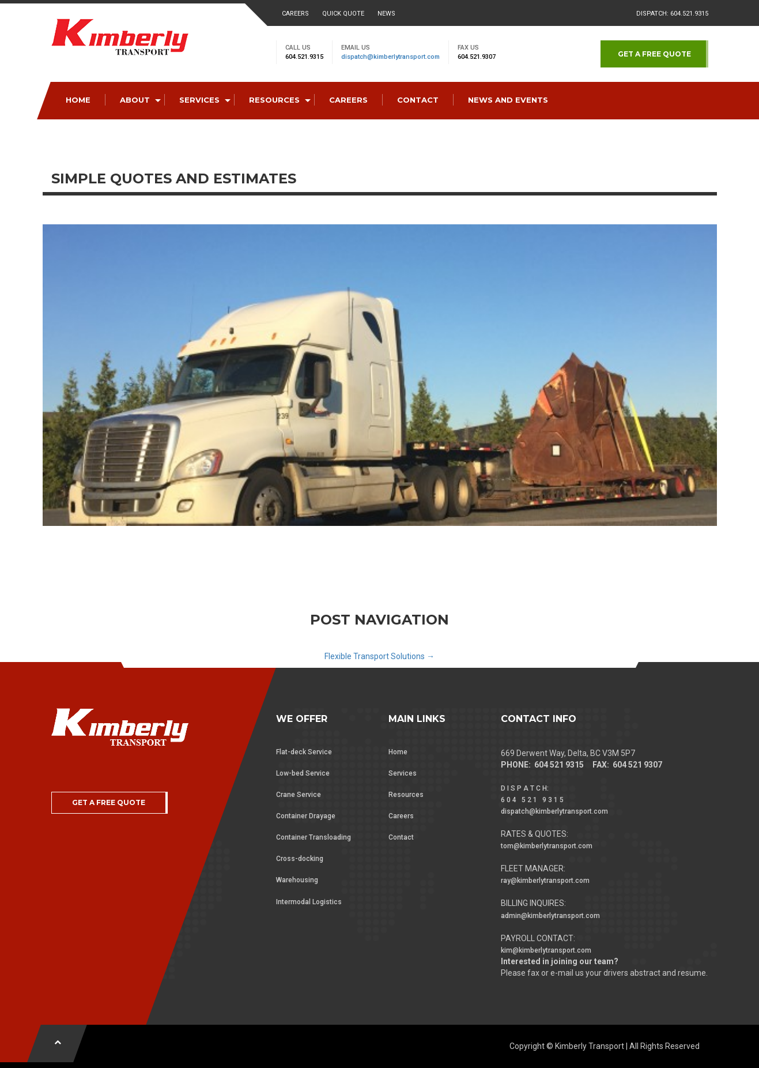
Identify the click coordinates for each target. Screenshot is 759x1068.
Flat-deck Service (304, 752)
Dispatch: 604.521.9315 (672, 13)
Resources (406, 795)
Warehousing (297, 880)
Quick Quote (343, 13)
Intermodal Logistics (309, 902)
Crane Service (298, 795)
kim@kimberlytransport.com (546, 950)
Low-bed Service (303, 773)
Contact (401, 837)
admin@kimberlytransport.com (550, 916)
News (386, 13)
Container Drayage (305, 816)
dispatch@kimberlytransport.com (390, 57)
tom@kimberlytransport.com (546, 846)
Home (397, 752)
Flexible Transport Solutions (379, 656)
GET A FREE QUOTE (654, 54)
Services (402, 773)
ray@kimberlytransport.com (545, 881)
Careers (295, 13)
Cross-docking (299, 859)
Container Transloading (313, 837)
